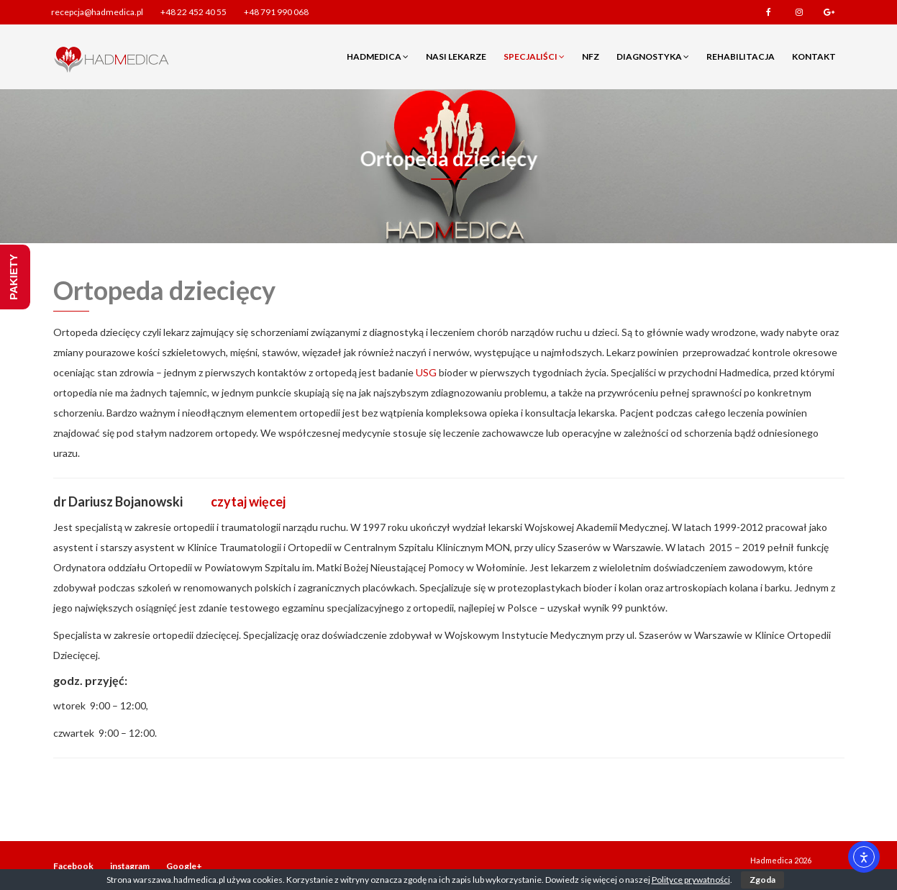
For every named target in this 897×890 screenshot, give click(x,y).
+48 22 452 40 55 (193, 11)
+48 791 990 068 (276, 11)
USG (426, 372)
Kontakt (814, 56)
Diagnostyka (652, 56)
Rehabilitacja (740, 56)
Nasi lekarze (456, 56)
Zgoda (762, 879)
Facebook (769, 12)
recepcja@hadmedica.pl (97, 11)
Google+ (829, 12)
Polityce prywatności (691, 879)
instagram (799, 12)
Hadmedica (378, 56)
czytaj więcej (248, 501)
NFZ (590, 56)
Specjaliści (534, 56)
